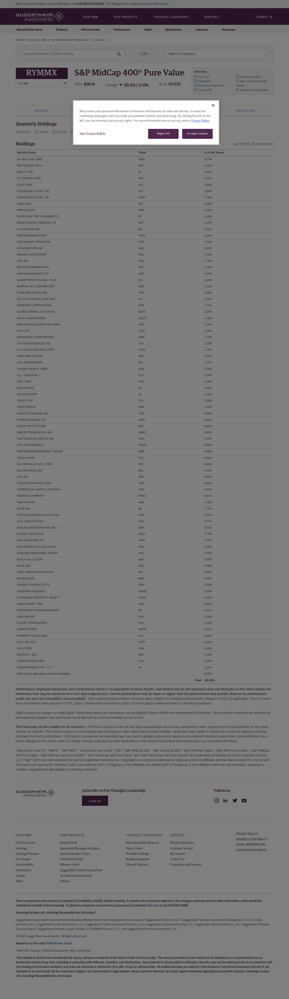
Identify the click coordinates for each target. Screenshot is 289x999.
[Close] (213, 105)
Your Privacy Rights (92, 133)
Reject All (163, 133)
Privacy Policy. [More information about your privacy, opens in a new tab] (200, 120)
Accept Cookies (197, 133)
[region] (146, 122)
